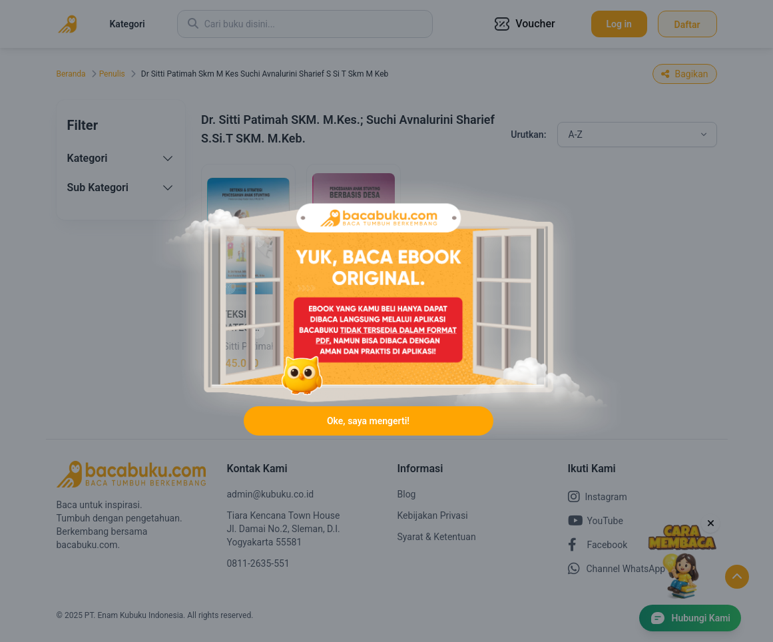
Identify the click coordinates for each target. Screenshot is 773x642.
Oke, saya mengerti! (368, 421)
